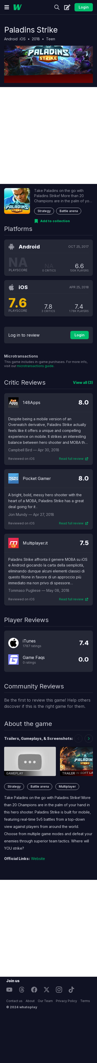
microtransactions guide (35, 366)
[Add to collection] (52, 221)
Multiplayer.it (35, 543)
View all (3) (83, 382)
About (30, 1001)
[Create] (67, 7)
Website (38, 858)
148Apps (31, 402)
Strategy (44, 211)
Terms (85, 1001)
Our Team (45, 1001)
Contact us (14, 1001)
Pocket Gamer (37, 478)
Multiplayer (67, 786)
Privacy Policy (66, 1001)
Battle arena (68, 211)
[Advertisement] (48, 135)
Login (84, 7)
